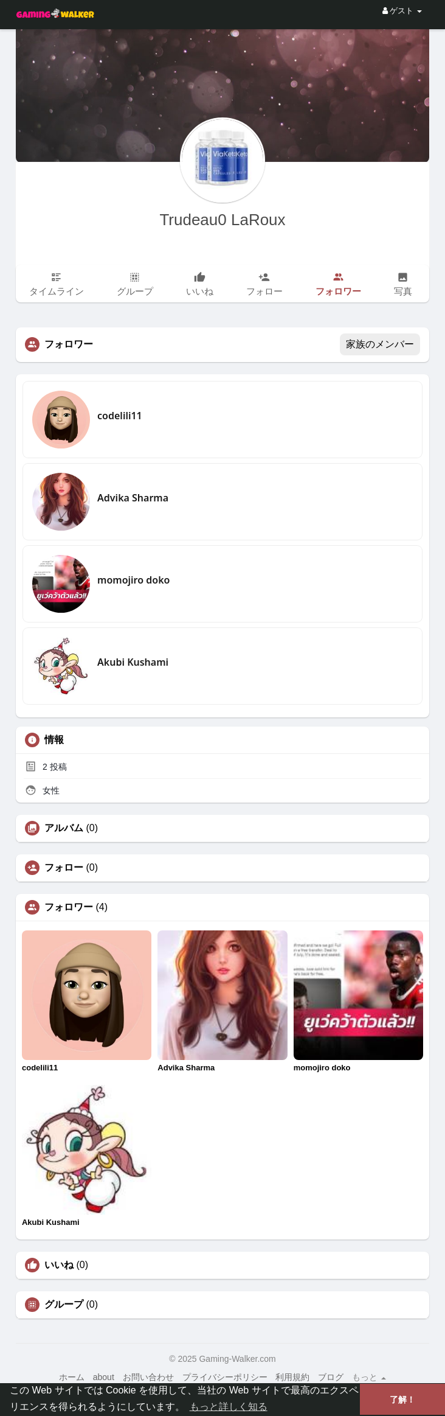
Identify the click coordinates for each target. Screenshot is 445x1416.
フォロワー (68, 907)
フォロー (63, 868)
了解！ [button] (402, 1399)
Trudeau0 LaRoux (222, 220)
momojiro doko (133, 580)
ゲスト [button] (402, 10)
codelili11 (119, 415)
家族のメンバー (380, 344)
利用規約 (292, 1377)
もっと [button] (369, 1377)
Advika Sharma (132, 497)
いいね (59, 1265)
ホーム (72, 1377)
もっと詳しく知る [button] (228, 1406)
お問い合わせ (148, 1377)
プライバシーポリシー (224, 1377)
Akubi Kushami (132, 662)
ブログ (330, 1377)
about (103, 1377)
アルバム (63, 828)
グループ (63, 1305)
